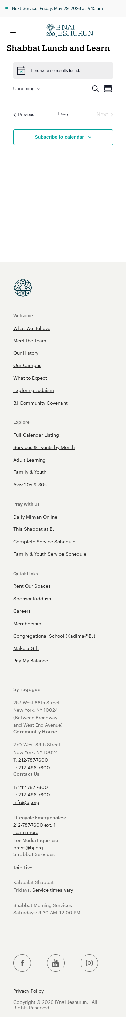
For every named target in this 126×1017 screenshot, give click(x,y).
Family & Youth (29, 472)
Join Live (22, 867)
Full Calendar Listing (36, 435)
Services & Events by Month (44, 447)
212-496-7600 (34, 767)
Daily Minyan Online (35, 517)
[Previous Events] (23, 114)
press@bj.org (28, 847)
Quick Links (25, 573)
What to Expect (30, 378)
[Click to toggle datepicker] (26, 89)
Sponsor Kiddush (32, 598)
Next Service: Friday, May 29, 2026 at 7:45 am (57, 8)
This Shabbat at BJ (34, 529)
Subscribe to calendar (59, 137)
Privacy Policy (28, 991)
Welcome (23, 315)
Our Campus (27, 365)
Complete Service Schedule (44, 541)
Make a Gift (26, 648)
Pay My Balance (30, 660)
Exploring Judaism (33, 390)
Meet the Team (29, 340)
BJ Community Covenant (40, 403)
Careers (22, 611)
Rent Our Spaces (32, 586)
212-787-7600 (33, 760)
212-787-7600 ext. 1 (34, 825)
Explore (21, 421)
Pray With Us (26, 503)
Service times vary (52, 890)
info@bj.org (26, 802)
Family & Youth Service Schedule (49, 554)
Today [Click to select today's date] (62, 113)
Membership (27, 623)
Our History (25, 353)
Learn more (25, 832)
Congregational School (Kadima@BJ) (54, 636)
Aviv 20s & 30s (30, 484)
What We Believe (31, 328)
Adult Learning (29, 460)
